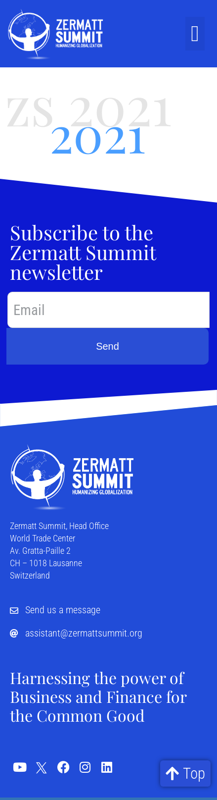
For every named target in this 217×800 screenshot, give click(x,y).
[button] (195, 34)
